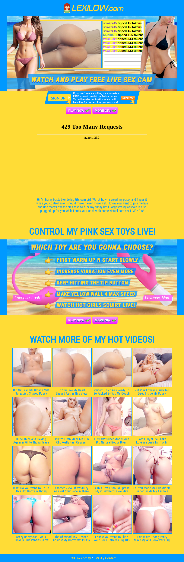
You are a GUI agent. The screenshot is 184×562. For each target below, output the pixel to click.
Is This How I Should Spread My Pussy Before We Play (112, 489)
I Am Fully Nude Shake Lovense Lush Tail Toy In (151, 440)
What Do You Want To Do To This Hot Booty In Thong (31, 489)
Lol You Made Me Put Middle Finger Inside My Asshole (151, 489)
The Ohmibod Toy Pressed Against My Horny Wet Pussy (71, 538)
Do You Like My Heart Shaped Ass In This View (71, 391)
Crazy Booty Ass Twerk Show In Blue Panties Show (31, 538)
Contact (110, 558)
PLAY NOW (76, 110)
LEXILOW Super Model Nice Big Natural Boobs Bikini (111, 440)
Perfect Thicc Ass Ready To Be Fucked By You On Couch (112, 391)
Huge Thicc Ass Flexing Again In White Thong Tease (31, 440)
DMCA (98, 558)
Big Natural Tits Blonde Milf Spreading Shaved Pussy (31, 391)
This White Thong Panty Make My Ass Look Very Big (152, 538)
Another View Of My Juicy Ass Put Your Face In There (71, 489)
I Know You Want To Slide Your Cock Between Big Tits (112, 538)
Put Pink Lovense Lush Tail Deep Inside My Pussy (152, 391)
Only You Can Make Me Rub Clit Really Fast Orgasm (71, 440)
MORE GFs (103, 110)
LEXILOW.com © (79, 558)
